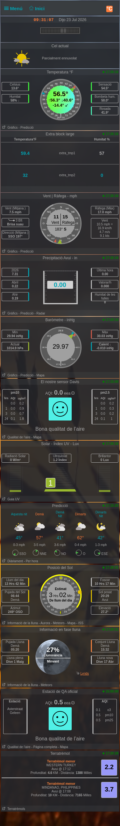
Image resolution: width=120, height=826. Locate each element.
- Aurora (44, 623)
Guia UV (10, 499)
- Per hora (31, 561)
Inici (36, 8)
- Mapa (39, 375)
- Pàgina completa (44, 747)
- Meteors (57, 623)
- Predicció (26, 127)
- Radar (40, 313)
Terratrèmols (13, 809)
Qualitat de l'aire (15, 437)
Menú (14, 8)
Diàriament (12, 561)
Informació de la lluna (19, 623)
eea (69, 393)
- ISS (79, 623)
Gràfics (9, 127)
